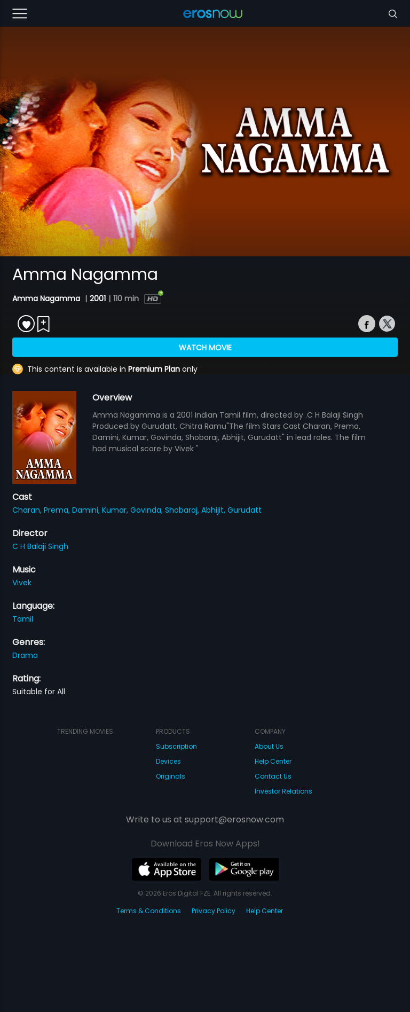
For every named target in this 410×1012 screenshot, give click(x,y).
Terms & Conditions (148, 910)
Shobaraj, (183, 510)
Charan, (28, 510)
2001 (98, 298)
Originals (170, 776)
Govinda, (147, 510)
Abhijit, (214, 510)
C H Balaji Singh (40, 546)
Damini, (87, 510)
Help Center (273, 761)
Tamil (22, 619)
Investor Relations (283, 791)
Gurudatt (244, 510)
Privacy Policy (213, 910)
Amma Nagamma (47, 298)
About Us (269, 746)
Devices (168, 761)
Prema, (58, 510)
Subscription (176, 746)
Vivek (21, 582)
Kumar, (116, 510)
